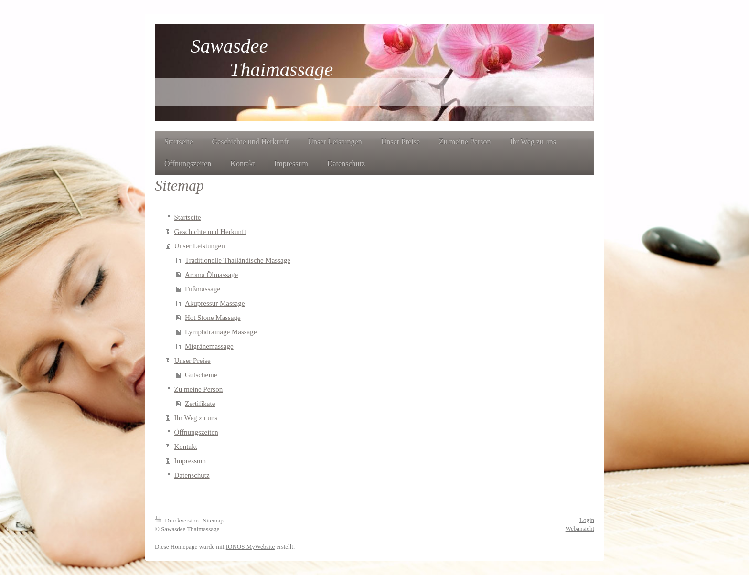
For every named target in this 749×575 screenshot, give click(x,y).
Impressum (190, 461)
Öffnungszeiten (196, 432)
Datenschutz (192, 475)
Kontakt (185, 446)
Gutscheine (201, 375)
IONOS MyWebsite (250, 546)
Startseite (187, 217)
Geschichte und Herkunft (210, 231)
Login (586, 519)
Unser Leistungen (199, 246)
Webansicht (580, 528)
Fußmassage (202, 289)
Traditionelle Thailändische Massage (237, 260)
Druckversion (177, 520)
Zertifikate (200, 403)
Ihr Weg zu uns (196, 418)
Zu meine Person (198, 389)
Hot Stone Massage (213, 317)
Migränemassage (209, 346)
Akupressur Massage (215, 303)
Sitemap (213, 520)
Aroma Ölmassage (211, 274)
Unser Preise (192, 360)
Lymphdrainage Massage (221, 332)
